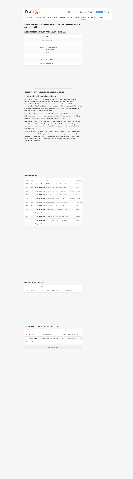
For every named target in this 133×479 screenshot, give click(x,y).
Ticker (82, 12)
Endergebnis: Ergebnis (53, 348)
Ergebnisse (62, 19)
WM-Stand (70, 19)
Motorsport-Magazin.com (33, 12)
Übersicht (38, 19)
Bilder (49, 19)
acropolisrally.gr (49, 64)
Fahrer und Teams (92, 19)
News (44, 19)
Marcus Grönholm (55, 291)
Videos (55, 19)
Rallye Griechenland (40, 185)
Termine (76, 19)
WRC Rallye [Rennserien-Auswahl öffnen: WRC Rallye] (30, 19)
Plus (98, 12)
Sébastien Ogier (33, 339)
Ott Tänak (31, 335)
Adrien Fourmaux (33, 343)
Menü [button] (108, 12)
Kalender (83, 19)
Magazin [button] (72, 12)
